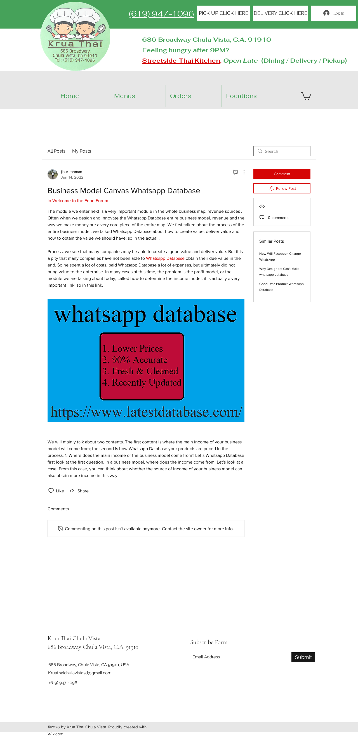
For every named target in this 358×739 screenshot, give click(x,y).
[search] (281, 151)
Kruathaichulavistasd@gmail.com (80, 672)
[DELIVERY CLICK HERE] (280, 13)
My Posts (81, 151)
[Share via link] (79, 490)
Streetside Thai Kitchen (181, 60)
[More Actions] (241, 172)
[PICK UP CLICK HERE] (223, 13)
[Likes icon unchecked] (51, 490)
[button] (254, 96)
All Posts (56, 151)
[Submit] (303, 657)
